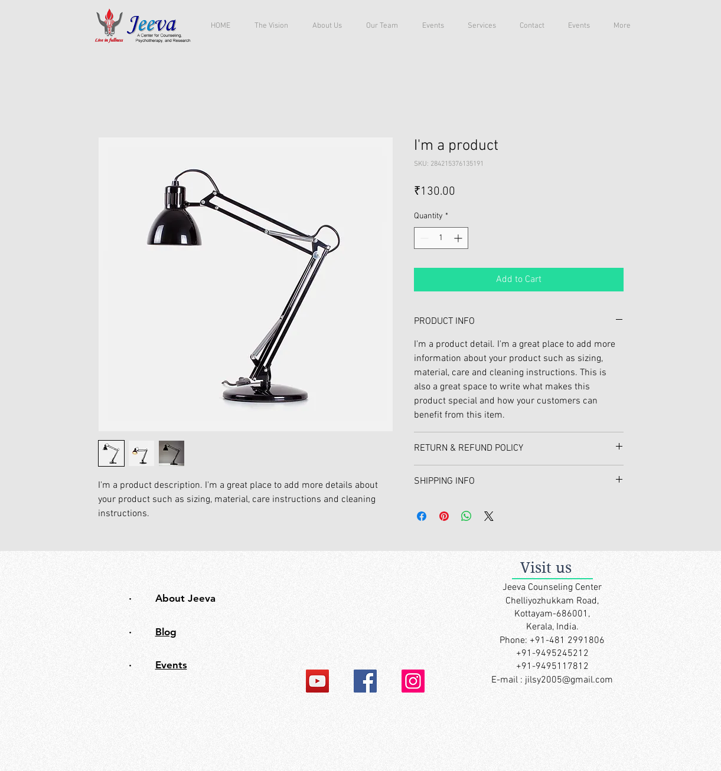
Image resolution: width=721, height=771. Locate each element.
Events (171, 665)
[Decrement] (423, 238)
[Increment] (459, 238)
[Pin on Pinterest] (444, 516)
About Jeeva (185, 598)
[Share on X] (489, 516)
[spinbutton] (441, 238)
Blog (166, 632)
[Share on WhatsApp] (466, 516)
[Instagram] (413, 681)
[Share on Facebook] (422, 516)
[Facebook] (365, 681)
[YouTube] (317, 681)
